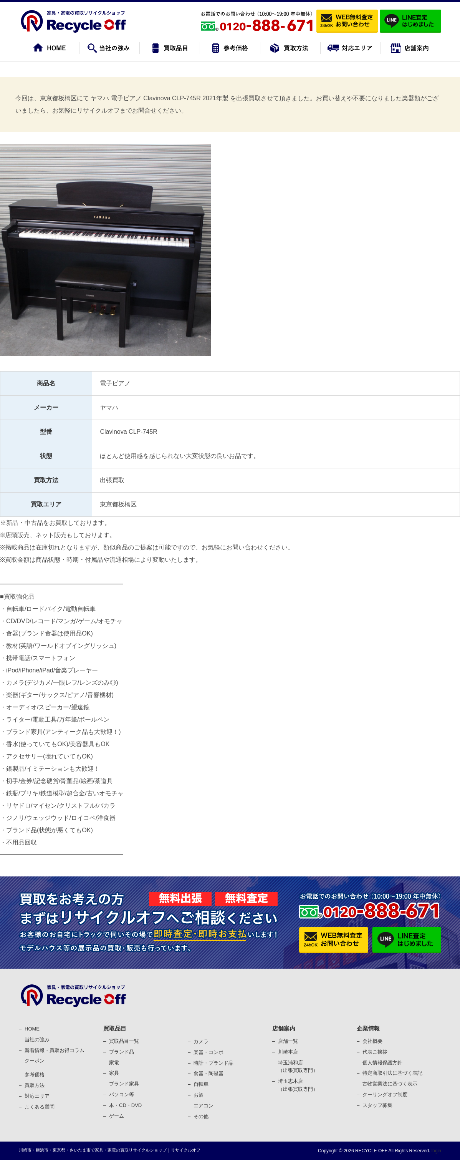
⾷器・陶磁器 (208, 1073)
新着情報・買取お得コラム (54, 1050)
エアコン (203, 1106)
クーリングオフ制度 (384, 1094)
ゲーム (116, 1116)
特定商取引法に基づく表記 (392, 1073)
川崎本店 (288, 1052)
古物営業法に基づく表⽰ (389, 1084)
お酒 (199, 1095)
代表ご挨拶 (374, 1052)
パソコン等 (121, 1094)
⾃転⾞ (201, 1084)
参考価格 (35, 1074)
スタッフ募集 (377, 1105)
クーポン (35, 1061)
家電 (114, 1062)
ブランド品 (121, 1052)
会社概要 (372, 1041)
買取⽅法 (35, 1085)
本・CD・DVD (125, 1105)
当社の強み (37, 1039)
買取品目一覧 (124, 1041)
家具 (114, 1073)
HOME (32, 1029)
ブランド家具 (124, 1084)
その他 (201, 1116)
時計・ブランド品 (213, 1063)
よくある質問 (40, 1107)
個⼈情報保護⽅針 (382, 1062)
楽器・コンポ (208, 1052)
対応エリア (37, 1096)
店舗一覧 (288, 1041)
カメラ (201, 1041)
